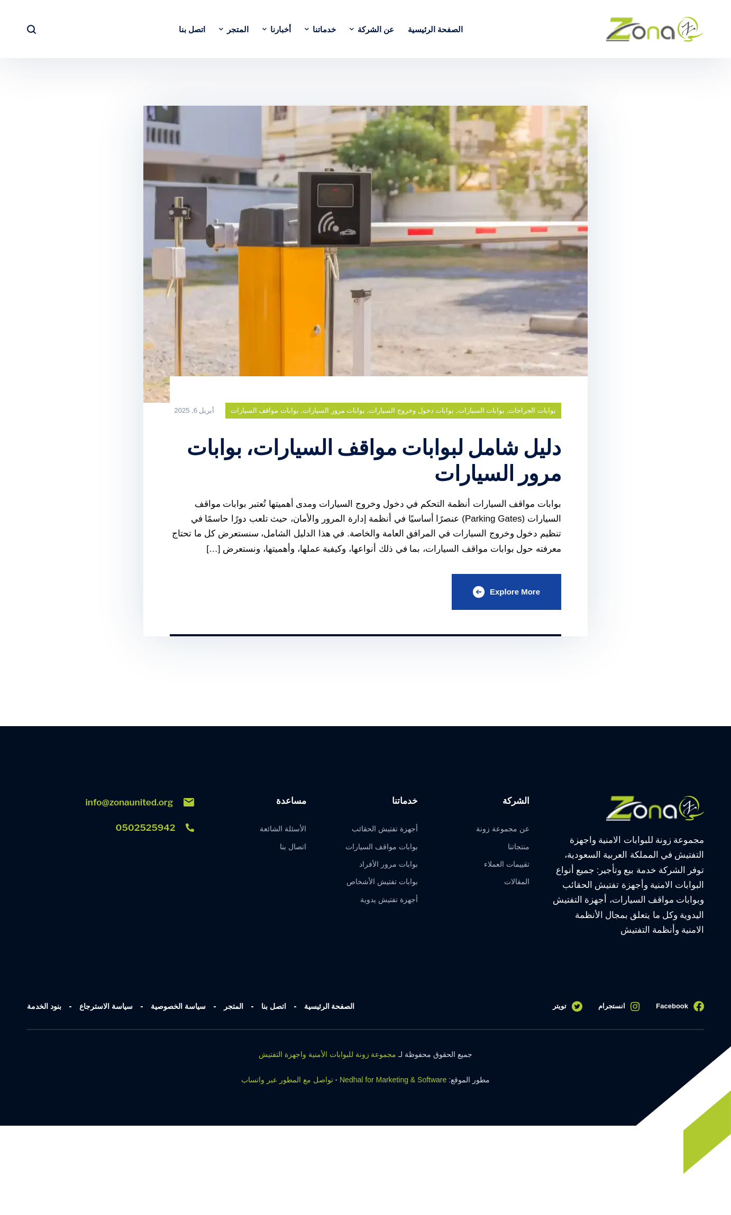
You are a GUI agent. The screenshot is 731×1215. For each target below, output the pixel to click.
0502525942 (155, 827)
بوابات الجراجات (532, 410)
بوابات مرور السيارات (334, 410)
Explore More (506, 592)
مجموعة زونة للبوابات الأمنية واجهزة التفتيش (327, 1054)
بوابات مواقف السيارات (265, 410)
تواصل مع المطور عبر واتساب (287, 1079)
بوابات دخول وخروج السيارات (411, 410)
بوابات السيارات (481, 410)
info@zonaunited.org (140, 802)
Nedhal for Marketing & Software (393, 1079)
